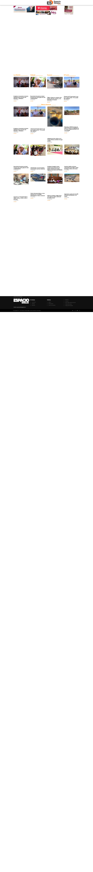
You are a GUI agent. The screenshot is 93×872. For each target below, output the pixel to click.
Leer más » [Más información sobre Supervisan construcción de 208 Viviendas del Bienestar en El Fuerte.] (65, 198)
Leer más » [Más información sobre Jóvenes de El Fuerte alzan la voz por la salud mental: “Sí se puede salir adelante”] (65, 101)
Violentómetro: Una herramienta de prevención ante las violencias (38, 168)
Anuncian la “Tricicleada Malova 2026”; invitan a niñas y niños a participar (20, 198)
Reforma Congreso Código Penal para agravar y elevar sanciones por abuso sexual (54, 197)
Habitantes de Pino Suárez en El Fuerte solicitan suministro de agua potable (54, 140)
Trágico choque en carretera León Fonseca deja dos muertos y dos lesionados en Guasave (54, 98)
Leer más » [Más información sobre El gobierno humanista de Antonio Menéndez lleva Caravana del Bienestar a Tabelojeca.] (15, 133)
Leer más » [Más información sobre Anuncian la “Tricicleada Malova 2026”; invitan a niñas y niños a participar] (15, 201)
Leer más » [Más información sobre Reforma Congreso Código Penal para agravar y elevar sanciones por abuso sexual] (48, 200)
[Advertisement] (27, 30)
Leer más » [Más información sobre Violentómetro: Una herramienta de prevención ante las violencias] (32, 171)
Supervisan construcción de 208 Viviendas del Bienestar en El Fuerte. (71, 195)
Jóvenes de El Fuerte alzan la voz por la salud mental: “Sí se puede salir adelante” (71, 97)
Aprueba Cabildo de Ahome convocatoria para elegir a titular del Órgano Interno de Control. (71, 167)
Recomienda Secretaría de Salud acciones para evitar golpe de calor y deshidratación (37, 97)
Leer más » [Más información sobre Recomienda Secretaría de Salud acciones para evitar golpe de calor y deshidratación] (15, 171)
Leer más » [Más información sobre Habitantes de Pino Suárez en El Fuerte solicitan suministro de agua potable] (48, 143)
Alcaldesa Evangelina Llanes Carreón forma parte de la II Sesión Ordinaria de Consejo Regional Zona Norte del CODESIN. (54, 168)
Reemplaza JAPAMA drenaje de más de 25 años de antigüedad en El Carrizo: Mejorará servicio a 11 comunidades (71, 128)
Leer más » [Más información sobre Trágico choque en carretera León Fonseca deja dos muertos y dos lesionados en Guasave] (48, 102)
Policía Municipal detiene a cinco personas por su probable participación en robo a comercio (38, 194)
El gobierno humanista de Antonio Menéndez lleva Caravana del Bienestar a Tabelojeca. (21, 97)
